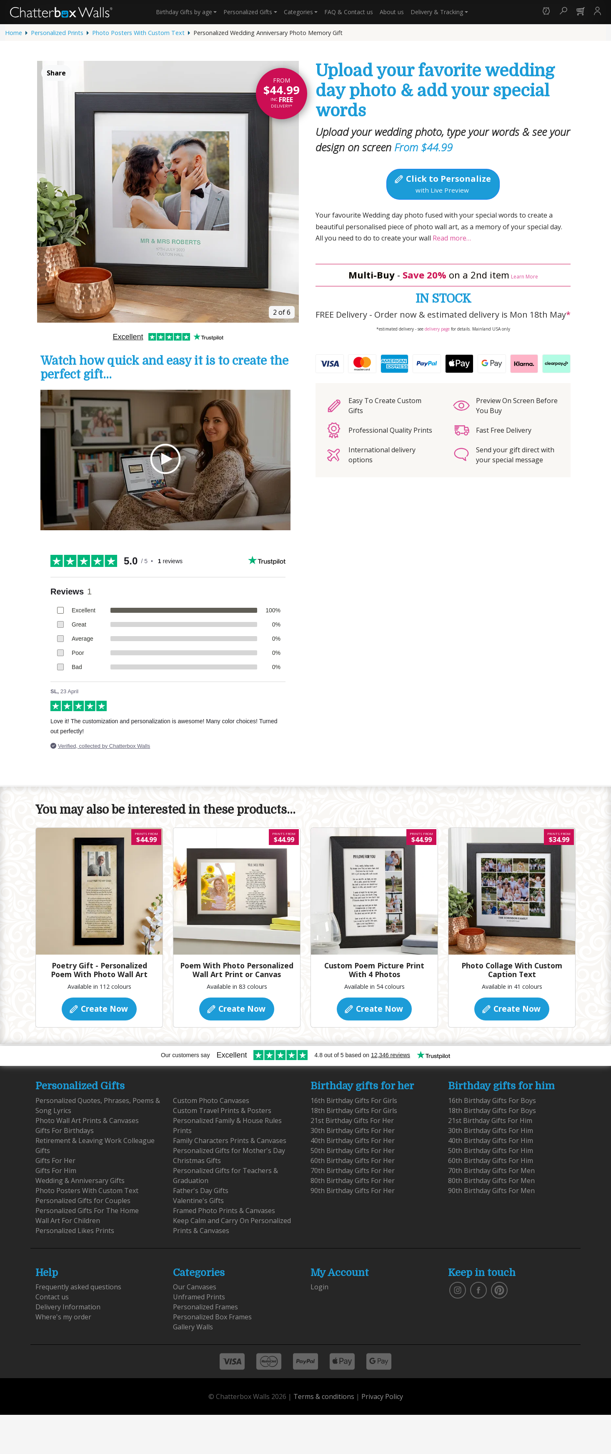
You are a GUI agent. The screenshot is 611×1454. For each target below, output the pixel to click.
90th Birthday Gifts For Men (491, 1190)
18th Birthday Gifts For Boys (492, 1110)
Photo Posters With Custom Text (138, 33)
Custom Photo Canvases (211, 1100)
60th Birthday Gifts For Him (490, 1160)
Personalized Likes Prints (74, 1230)
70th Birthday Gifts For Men (491, 1170)
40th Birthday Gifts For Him (490, 1140)
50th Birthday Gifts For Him (490, 1150)
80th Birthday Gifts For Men (491, 1180)
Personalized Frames (205, 1306)
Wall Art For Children (67, 1220)
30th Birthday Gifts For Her (353, 1130)
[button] (546, 11)
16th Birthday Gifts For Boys (492, 1100)
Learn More (524, 276)
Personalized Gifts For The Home (87, 1210)
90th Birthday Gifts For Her (353, 1190)
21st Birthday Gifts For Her (352, 1120)
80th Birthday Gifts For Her (353, 1180)
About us (392, 12)
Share (56, 73)
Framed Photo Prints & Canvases (224, 1210)
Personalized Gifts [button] (247, 12)
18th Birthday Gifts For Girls (354, 1110)
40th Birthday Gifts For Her (353, 1140)
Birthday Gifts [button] (184, 12)
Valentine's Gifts (198, 1200)
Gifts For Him (55, 1170)
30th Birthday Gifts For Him (490, 1130)
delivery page (437, 329)
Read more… (451, 238)
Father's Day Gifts (200, 1190)
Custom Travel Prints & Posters (222, 1110)
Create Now (98, 1008)
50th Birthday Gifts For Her (353, 1150)
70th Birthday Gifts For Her (353, 1170)
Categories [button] (298, 12)
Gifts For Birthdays (64, 1130)
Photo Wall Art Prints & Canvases (87, 1120)
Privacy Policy (382, 1396)
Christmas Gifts (197, 1160)
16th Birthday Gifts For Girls (354, 1100)
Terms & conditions (323, 1396)
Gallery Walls (193, 1326)
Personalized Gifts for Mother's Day (229, 1150)
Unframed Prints (199, 1296)
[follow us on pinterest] (499, 1289)
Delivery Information (67, 1306)
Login (319, 1286)
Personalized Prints (57, 33)
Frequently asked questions (78, 1286)
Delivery (437, 12)
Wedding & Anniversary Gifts (80, 1180)
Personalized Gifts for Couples (82, 1200)
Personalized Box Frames (212, 1316)
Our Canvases (194, 1286)
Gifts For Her (55, 1160)
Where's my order (63, 1316)
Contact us (348, 12)
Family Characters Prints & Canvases (229, 1140)
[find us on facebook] (478, 1289)
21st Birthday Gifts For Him (490, 1120)
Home (13, 33)
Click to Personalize (442, 183)
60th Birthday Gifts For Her (353, 1160)
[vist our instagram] (457, 1289)
